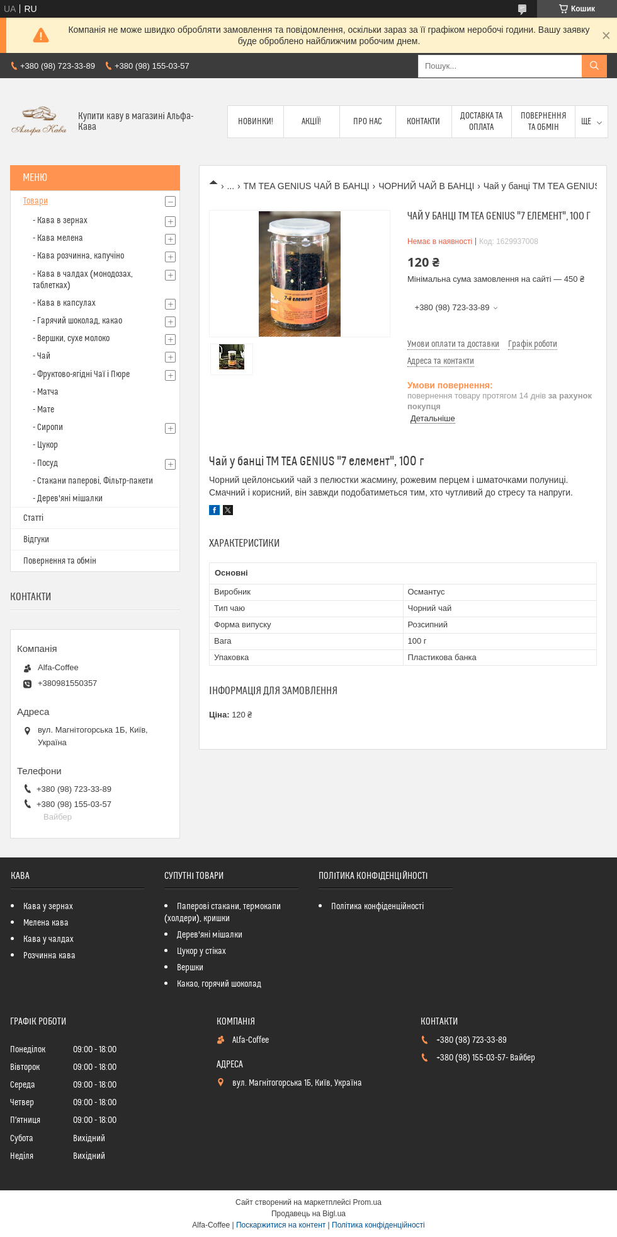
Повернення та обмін (544, 121)
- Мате (43, 410)
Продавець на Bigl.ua (308, 1213)
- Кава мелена (58, 238)
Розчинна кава (49, 956)
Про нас (367, 122)
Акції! (312, 122)
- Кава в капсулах (64, 303)
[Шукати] (594, 66)
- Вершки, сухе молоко (71, 339)
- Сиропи (48, 427)
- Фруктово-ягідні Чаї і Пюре (81, 374)
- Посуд (45, 463)
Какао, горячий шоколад (219, 984)
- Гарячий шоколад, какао (77, 321)
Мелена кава (46, 923)
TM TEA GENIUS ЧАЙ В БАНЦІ (307, 186)
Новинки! (255, 122)
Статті (33, 518)
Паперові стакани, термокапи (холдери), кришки (222, 913)
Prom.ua (367, 1202)
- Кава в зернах (60, 221)
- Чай (41, 356)
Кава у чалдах (48, 939)
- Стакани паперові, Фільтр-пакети (93, 481)
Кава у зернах (48, 907)
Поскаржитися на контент (280, 1225)
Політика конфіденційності (377, 907)
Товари (35, 201)
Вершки (190, 968)
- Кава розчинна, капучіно (78, 256)
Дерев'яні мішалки (209, 935)
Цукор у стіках (201, 951)
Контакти (423, 122)
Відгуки (36, 540)
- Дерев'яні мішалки (68, 499)
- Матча (46, 392)
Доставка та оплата (481, 121)
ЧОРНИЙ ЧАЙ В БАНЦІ (426, 186)
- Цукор (45, 445)
